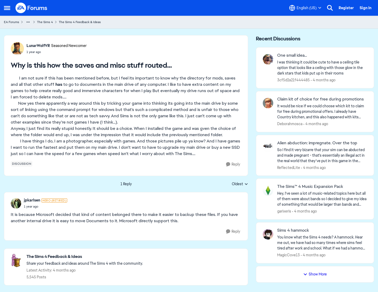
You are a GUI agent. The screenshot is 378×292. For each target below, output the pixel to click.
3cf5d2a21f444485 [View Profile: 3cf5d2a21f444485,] (293, 80)
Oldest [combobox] (240, 184)
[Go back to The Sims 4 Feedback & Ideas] (85, 256)
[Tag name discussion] (22, 164)
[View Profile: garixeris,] (268, 190)
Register (346, 8)
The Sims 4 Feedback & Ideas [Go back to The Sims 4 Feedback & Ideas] (80, 22)
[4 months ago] (323, 80)
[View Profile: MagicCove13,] (268, 234)
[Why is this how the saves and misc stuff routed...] (45, 206)
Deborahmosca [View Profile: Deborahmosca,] (289, 123)
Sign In (365, 8)
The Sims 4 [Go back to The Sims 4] (45, 22)
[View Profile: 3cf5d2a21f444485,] (268, 59)
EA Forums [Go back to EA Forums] (11, 22)
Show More (315, 274)
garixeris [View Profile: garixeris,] (284, 211)
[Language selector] (305, 8)
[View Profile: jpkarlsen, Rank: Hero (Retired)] (16, 203)
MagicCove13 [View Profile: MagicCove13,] (288, 255)
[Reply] (233, 164)
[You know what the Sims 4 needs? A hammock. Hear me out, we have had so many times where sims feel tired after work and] (322, 243)
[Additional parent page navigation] (28, 22)
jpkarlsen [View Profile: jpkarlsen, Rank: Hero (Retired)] (32, 200)
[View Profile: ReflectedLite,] (268, 147)
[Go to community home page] (31, 8)
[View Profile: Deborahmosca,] (268, 103)
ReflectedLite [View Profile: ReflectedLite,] (288, 167)
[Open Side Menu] (7, 8)
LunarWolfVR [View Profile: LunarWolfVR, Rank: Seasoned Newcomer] (38, 45)
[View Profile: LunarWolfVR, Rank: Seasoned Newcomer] (17, 48)
